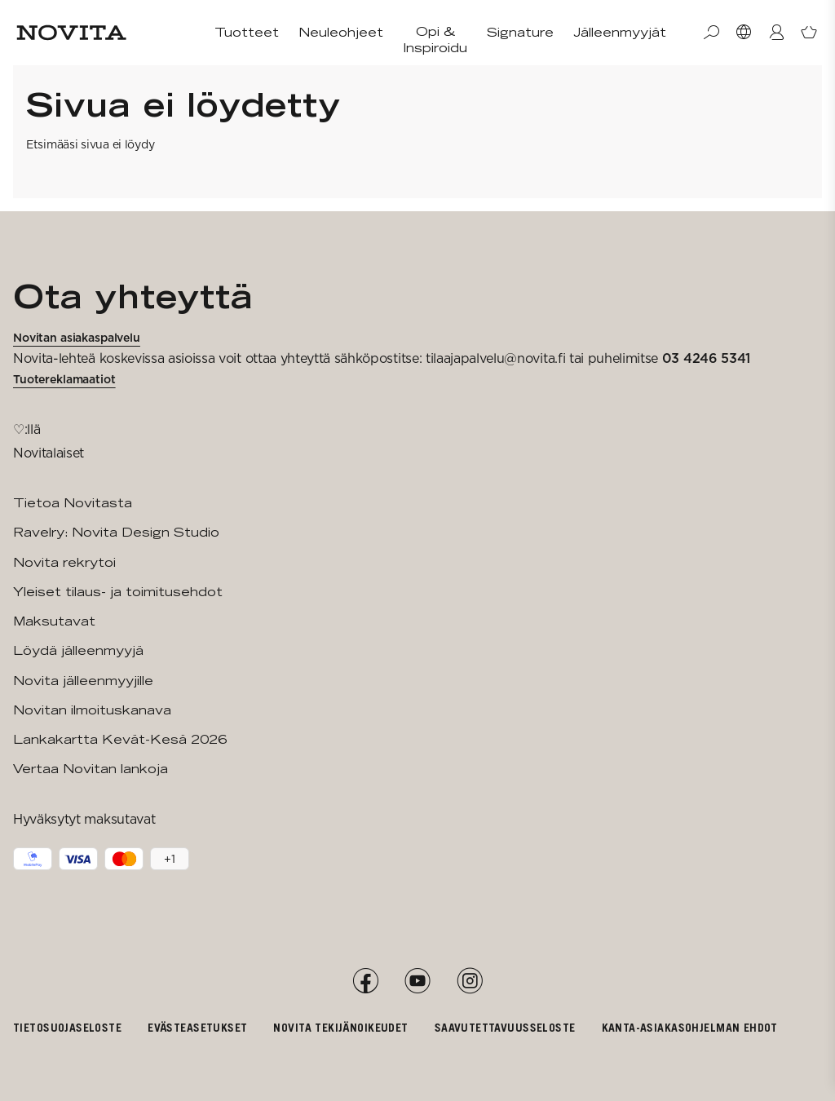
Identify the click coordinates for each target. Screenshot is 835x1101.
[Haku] (711, 33)
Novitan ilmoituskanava (92, 710)
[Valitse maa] (744, 33)
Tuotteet (246, 32)
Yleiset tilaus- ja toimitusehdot (118, 591)
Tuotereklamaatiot (64, 379)
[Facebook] (365, 981)
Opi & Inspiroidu (435, 39)
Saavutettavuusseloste (505, 1027)
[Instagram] (470, 981)
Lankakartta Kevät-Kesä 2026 (120, 739)
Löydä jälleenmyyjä (78, 650)
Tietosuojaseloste (67, 1027)
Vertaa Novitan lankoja (90, 768)
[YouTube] (417, 981)
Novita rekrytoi (64, 562)
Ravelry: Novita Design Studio (116, 532)
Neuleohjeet (340, 32)
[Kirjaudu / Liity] (776, 33)
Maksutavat (54, 621)
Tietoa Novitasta (72, 503)
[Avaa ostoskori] (809, 33)
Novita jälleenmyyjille (83, 680)
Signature (520, 32)
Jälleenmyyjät (619, 32)
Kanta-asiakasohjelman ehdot (690, 1027)
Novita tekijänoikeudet (340, 1027)
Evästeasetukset (197, 1027)
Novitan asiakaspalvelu (76, 337)
